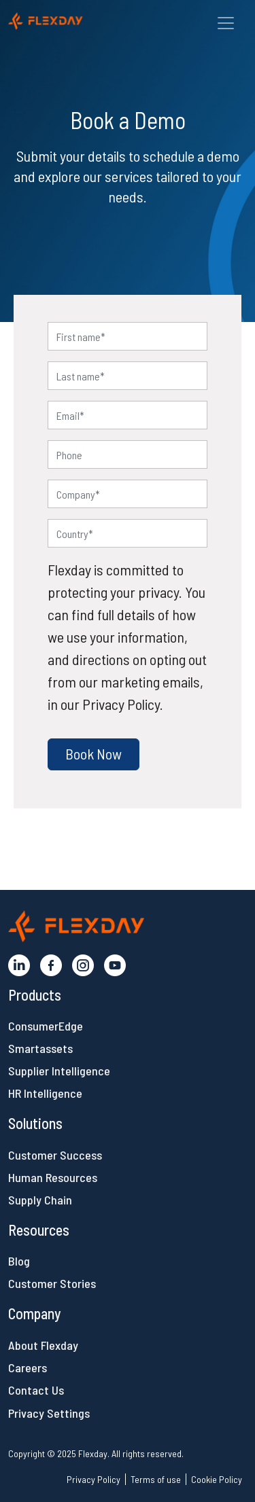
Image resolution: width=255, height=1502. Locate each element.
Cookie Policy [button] (216, 1479)
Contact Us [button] (36, 1389)
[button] (75, 19)
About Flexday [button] (43, 1345)
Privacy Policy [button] (93, 1479)
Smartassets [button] (40, 1048)
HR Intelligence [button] (45, 1093)
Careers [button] (27, 1367)
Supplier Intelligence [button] (59, 1070)
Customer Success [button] (55, 1154)
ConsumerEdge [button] (45, 1025)
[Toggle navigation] (226, 23)
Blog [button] (19, 1260)
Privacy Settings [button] (49, 1413)
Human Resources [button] (52, 1177)
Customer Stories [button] (52, 1283)
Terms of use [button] (156, 1479)
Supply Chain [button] (40, 1199)
